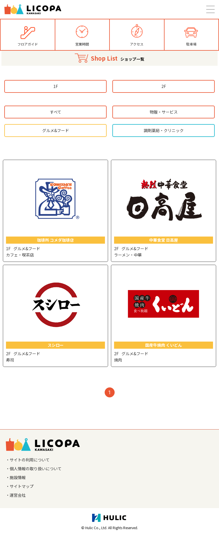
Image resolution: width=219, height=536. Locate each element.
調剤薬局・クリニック (164, 130)
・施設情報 (16, 477)
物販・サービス (164, 112)
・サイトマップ (20, 486)
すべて (55, 112)
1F (55, 86)
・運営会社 (16, 495)
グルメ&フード (55, 130)
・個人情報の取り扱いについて (34, 468)
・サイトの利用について (28, 460)
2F (163, 86)
